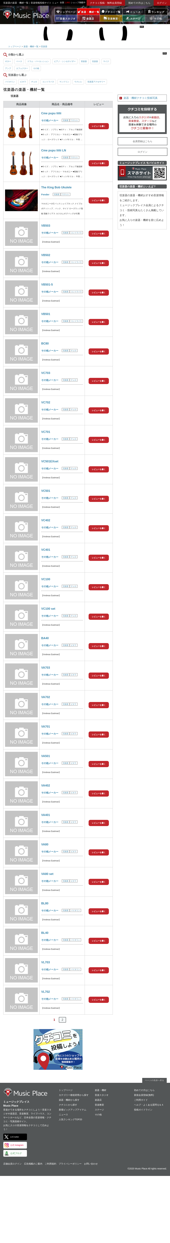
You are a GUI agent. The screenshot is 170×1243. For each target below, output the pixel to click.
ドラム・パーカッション (38, 61)
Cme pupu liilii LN (53, 150)
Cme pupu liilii (51, 113)
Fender (45, 194)
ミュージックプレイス (26, 14)
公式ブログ (16, 1153)
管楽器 (84, 61)
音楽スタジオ (102, 1095)
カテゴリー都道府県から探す (74, 1095)
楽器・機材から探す (69, 1100)
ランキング (157, 12)
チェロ (34, 82)
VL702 (45, 991)
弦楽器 (44, 46)
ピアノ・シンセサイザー (65, 61)
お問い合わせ (91, 1163)
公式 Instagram (17, 1145)
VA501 (45, 756)
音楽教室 (99, 1104)
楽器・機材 (100, 1090)
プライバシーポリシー (70, 1163)
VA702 (45, 697)
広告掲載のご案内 (33, 1163)
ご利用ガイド (141, 1100)
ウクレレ (78, 82)
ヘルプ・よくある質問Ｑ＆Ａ (149, 1104)
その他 (36, 68)
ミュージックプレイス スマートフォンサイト (142, 173)
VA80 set (47, 874)
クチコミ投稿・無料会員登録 (106, 2)
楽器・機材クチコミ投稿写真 (141, 98)
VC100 (45, 579)
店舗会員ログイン (12, 1163)
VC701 (45, 432)
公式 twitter (14, 1137)
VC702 (45, 402)
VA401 (45, 815)
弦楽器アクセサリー (96, 82)
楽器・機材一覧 (90, 12)
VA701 (45, 726)
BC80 (45, 343)
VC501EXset (49, 461)
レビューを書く (99, 126)
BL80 (44, 903)
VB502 (45, 255)
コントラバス (48, 82)
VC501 (45, 490)
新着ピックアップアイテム (72, 1109)
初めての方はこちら (139, 2)
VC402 (45, 520)
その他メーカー (49, 120)
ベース (19, 61)
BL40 (44, 932)
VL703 (45, 962)
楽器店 (98, 1100)
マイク (106, 61)
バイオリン (10, 82)
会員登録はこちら (142, 141)
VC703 (45, 373)
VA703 (45, 667)
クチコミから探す (68, 1104)
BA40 (45, 638)
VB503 (45, 225)
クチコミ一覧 (113, 12)
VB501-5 (47, 284)
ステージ (99, 1109)
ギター (8, 61)
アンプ (8, 68)
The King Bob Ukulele (56, 187)
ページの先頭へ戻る (154, 1080)
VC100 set (48, 608)
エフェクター (22, 68)
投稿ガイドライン (143, 1109)
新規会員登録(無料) (144, 1095)
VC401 (45, 549)
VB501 (45, 314)
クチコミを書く (142, 119)
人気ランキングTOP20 (70, 1119)
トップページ (68, 12)
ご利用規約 (50, 1163)
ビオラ (23, 82)
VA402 (45, 785)
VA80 (44, 844)
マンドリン (64, 82)
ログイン (162, 2)
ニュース (135, 12)
